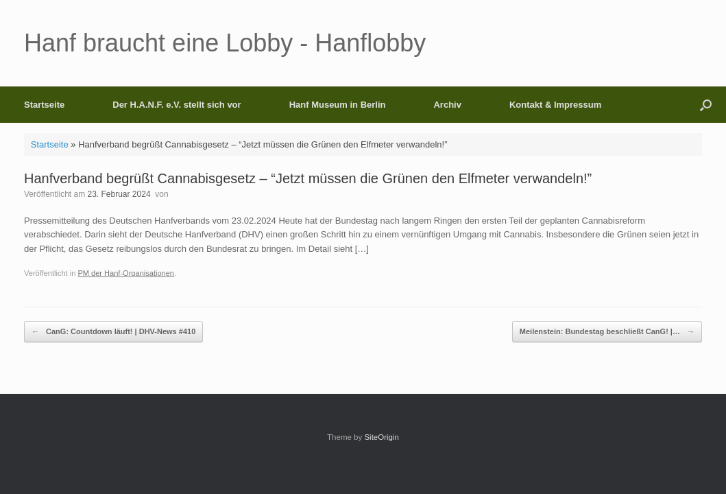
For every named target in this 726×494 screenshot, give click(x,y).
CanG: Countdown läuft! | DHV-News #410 (113, 332)
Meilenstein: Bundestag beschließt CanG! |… (607, 332)
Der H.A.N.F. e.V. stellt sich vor (176, 104)
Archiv (447, 104)
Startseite (44, 104)
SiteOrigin (381, 437)
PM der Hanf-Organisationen (125, 273)
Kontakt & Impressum (555, 104)
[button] (706, 104)
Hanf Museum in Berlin (337, 104)
